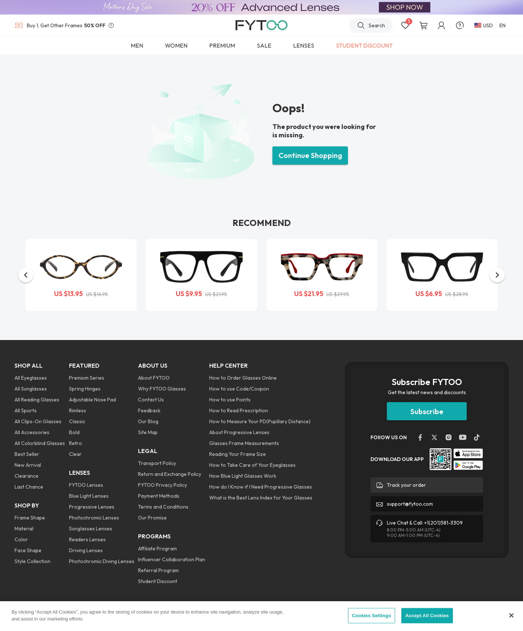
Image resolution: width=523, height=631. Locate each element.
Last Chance (29, 487)
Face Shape (28, 550)
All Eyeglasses (31, 378)
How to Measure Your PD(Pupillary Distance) (260, 421)
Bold (74, 432)
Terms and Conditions (163, 506)
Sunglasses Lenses (90, 528)
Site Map (148, 432)
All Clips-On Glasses (38, 421)
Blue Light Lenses (89, 496)
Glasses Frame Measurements (244, 443)
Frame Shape (30, 517)
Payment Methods (158, 496)
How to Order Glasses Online (243, 378)
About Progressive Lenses (239, 432)
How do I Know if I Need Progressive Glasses (260, 487)
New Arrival (28, 465)
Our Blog (148, 421)
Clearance (26, 476)
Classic (77, 421)
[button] (25, 275)
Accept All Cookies (427, 615)
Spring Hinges (85, 388)
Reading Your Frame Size (237, 454)
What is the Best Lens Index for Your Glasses (260, 497)
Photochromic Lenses (94, 517)
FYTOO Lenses (86, 485)
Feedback (149, 410)
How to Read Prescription (238, 410)
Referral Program (158, 570)
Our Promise (152, 517)
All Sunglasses (31, 388)
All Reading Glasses (37, 399)
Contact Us (151, 399)
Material (24, 528)
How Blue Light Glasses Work (242, 476)
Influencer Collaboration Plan (171, 559)
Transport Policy (157, 463)
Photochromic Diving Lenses (101, 561)
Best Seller (27, 454)
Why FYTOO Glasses (162, 388)
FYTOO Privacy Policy (162, 485)
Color (21, 539)
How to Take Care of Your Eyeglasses (252, 465)
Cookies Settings (371, 615)
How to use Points (230, 399)
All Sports (26, 410)
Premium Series (86, 378)
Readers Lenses (87, 539)
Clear (75, 454)
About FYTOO (154, 378)
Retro (75, 443)
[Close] (511, 615)
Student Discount (157, 581)
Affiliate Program (157, 548)
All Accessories (32, 432)
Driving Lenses (86, 550)
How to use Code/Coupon (239, 388)
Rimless (77, 410)
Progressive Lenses (91, 506)
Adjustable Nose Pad (92, 399)
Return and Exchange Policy (169, 474)
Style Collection (32, 561)
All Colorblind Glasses (40, 443)
